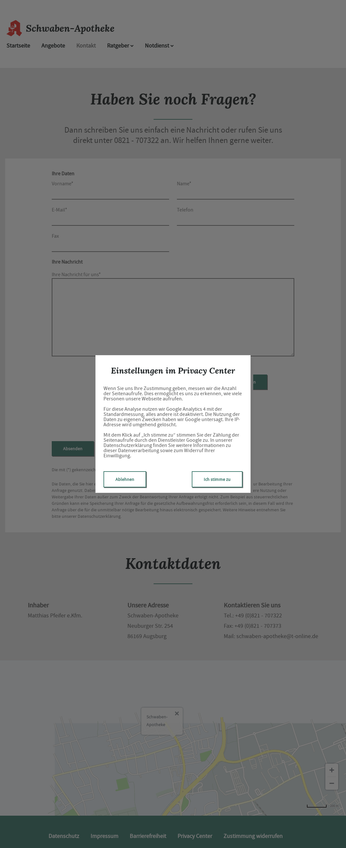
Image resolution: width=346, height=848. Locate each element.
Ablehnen (124, 479)
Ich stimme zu (217, 479)
